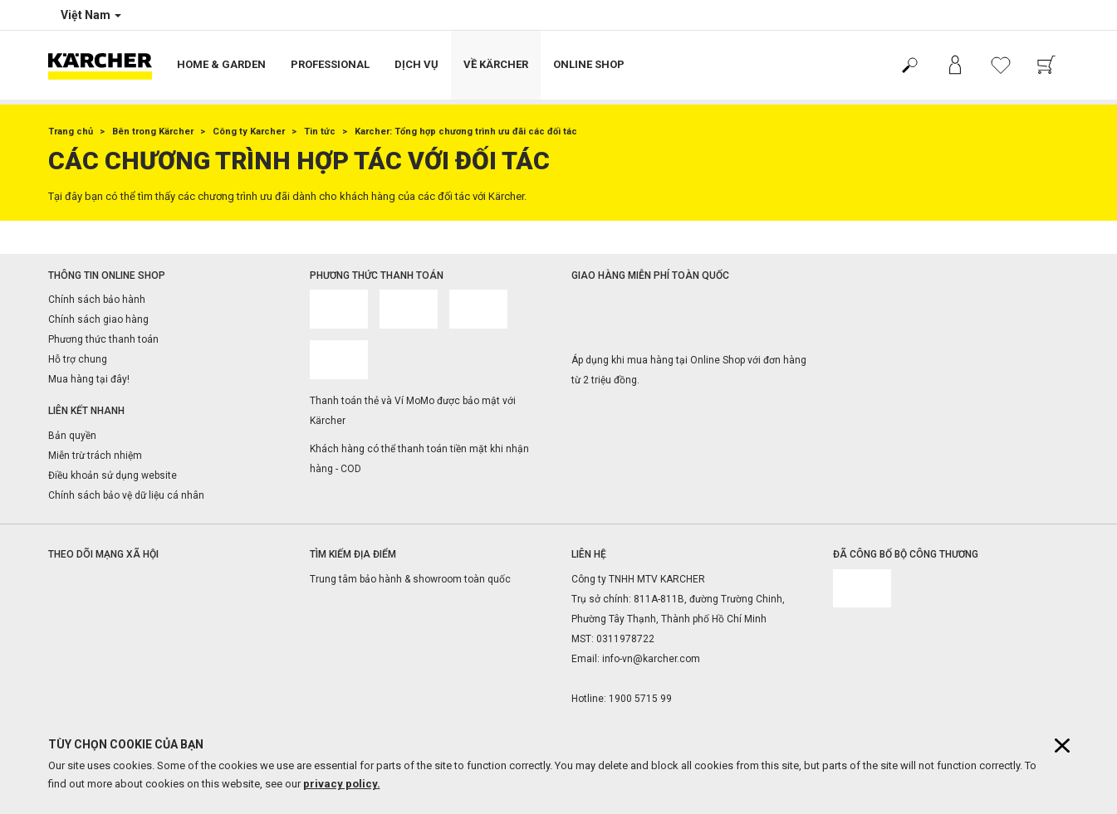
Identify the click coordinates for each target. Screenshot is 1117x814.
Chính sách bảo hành (96, 299)
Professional (330, 64)
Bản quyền (72, 435)
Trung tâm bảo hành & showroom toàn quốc (410, 579)
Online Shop (589, 64)
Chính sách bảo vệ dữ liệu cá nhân (126, 495)
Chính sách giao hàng (98, 319)
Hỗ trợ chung (77, 359)
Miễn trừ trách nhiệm (95, 455)
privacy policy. (341, 783)
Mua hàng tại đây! (89, 379)
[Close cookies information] (1062, 745)
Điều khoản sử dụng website (112, 475)
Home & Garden (221, 64)
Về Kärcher (495, 64)
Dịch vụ (416, 64)
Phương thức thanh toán (103, 339)
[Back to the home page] (106, 65)
